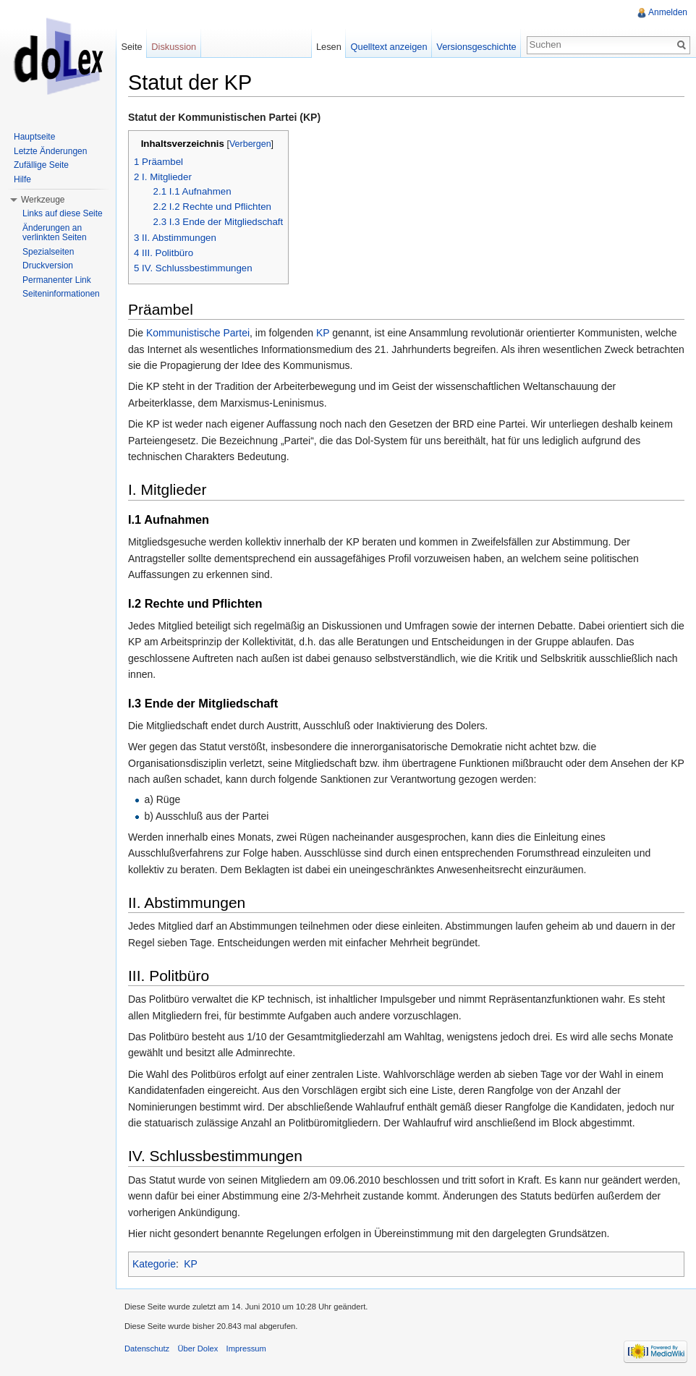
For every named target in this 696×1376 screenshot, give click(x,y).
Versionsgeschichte (476, 46)
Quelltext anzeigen (389, 46)
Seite (131, 46)
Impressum (246, 1348)
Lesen (328, 46)
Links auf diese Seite (62, 213)
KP (322, 333)
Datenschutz (146, 1348)
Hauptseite (34, 137)
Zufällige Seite (41, 165)
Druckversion (47, 265)
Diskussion (173, 46)
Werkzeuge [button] (42, 200)
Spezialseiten (48, 252)
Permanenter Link (56, 280)
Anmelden (667, 12)
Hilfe (22, 179)
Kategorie (154, 1264)
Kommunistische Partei (198, 333)
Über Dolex (197, 1348)
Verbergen (250, 144)
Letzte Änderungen (50, 151)
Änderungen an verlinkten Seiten (54, 233)
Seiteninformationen (61, 294)
